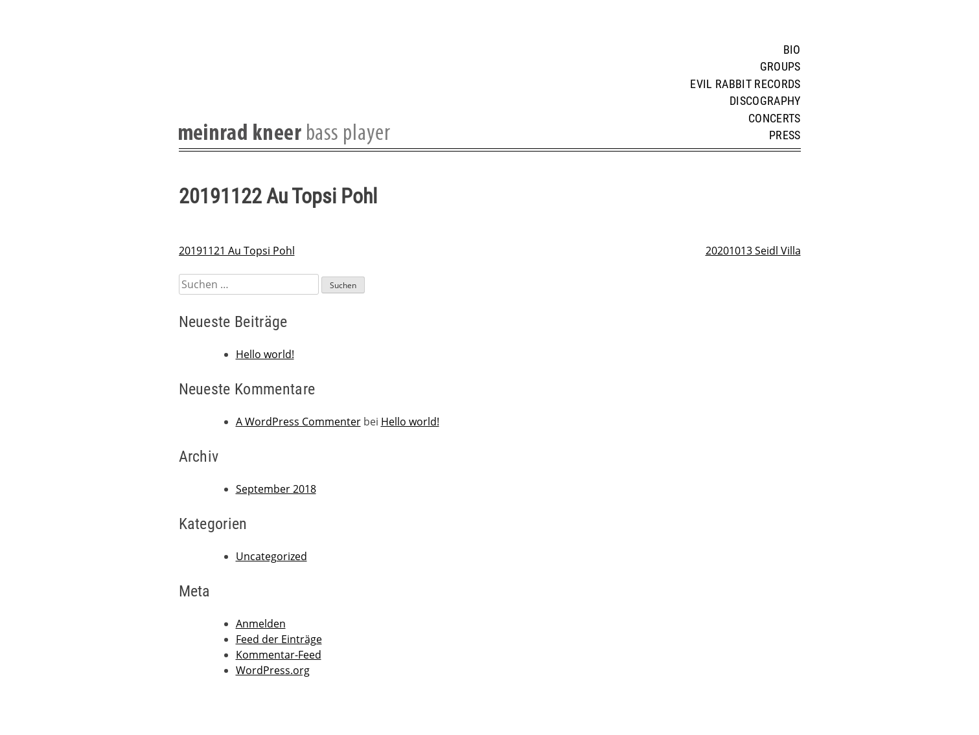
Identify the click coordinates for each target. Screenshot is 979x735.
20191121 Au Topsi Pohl (237, 250)
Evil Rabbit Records (745, 84)
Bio (792, 49)
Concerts (774, 118)
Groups (780, 66)
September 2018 (276, 489)
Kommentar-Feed (278, 655)
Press (785, 135)
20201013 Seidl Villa (753, 250)
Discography (765, 101)
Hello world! (265, 354)
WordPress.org (273, 670)
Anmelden (261, 623)
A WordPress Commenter (298, 421)
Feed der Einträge (279, 639)
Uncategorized (271, 556)
